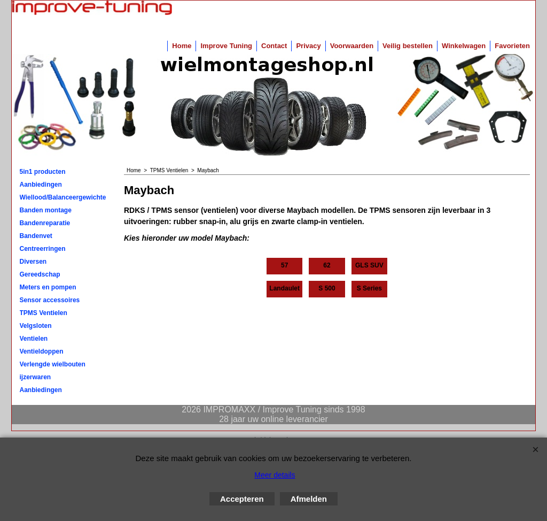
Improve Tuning (226, 46)
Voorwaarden (351, 46)
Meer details (274, 475)
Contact (274, 46)
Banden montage (46, 210)
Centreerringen (43, 248)
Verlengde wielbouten (52, 364)
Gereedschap (40, 274)
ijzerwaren (35, 377)
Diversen (33, 261)
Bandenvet (36, 236)
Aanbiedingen (41, 184)
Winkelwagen (464, 46)
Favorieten (512, 46)
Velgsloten (36, 326)
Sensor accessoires (50, 300)
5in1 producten (43, 171)
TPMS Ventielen (43, 313)
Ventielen (34, 338)
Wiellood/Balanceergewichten (63, 197)
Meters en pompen (48, 287)
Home (181, 46)
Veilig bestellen (407, 46)
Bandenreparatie (45, 223)
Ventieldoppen (42, 351)
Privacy (308, 46)
